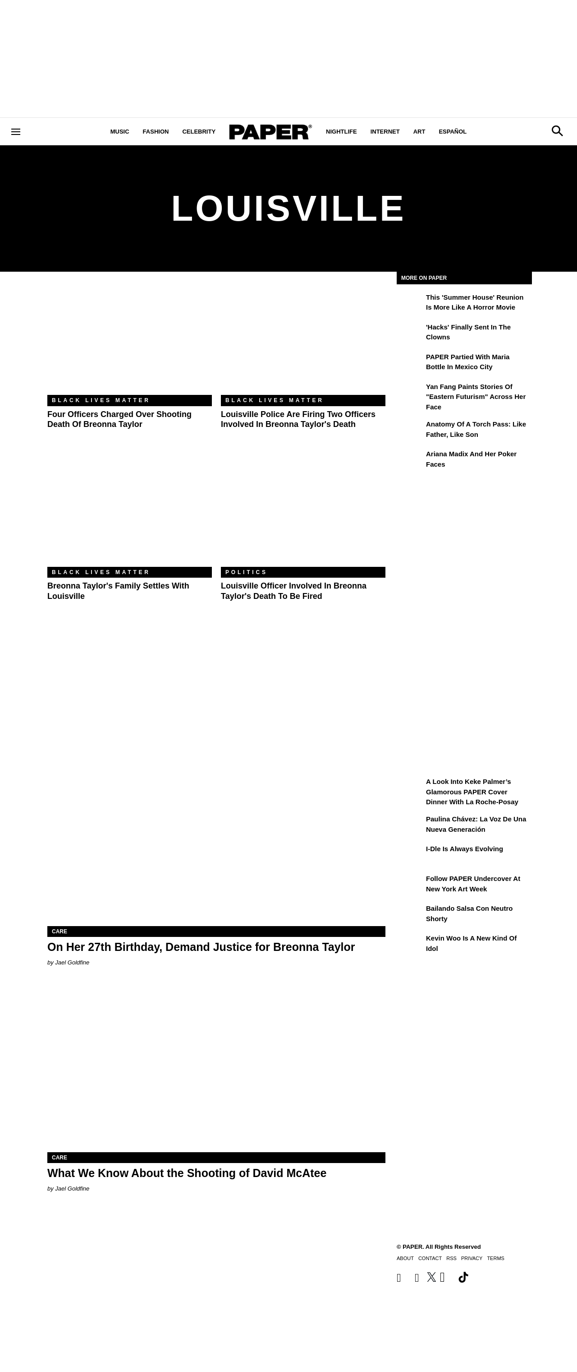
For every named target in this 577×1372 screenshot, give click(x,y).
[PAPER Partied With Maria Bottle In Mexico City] (410, 363)
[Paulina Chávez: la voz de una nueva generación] (410, 825)
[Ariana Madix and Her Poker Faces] (410, 460)
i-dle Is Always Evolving (464, 849)
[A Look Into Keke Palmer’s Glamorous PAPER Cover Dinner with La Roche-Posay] (410, 788)
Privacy (471, 1258)
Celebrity (198, 131)
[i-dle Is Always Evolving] (410, 855)
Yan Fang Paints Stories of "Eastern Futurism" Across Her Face (476, 397)
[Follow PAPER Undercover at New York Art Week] (410, 885)
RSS (451, 1258)
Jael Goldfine (72, 962)
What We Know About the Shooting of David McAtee (186, 1173)
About (405, 1258)
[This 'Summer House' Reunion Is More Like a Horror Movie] (410, 303)
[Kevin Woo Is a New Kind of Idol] (410, 944)
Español (453, 131)
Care (59, 931)
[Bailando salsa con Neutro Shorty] (410, 915)
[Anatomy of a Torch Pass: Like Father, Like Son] (410, 430)
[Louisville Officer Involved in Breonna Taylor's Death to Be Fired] (303, 512)
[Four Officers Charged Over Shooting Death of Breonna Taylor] (129, 340)
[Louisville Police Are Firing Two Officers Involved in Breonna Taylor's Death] (303, 340)
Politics (246, 572)
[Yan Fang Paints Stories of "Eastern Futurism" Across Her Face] (410, 393)
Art (419, 131)
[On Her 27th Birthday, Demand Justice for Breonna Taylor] (216, 841)
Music (119, 131)
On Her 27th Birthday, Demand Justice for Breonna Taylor (201, 947)
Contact (430, 1258)
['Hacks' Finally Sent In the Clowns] (410, 333)
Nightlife (341, 131)
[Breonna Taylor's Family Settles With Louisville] (129, 512)
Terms (495, 1258)
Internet (385, 131)
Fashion (156, 131)
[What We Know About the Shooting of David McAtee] (216, 1067)
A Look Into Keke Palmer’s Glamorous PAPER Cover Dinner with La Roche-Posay (472, 792)
